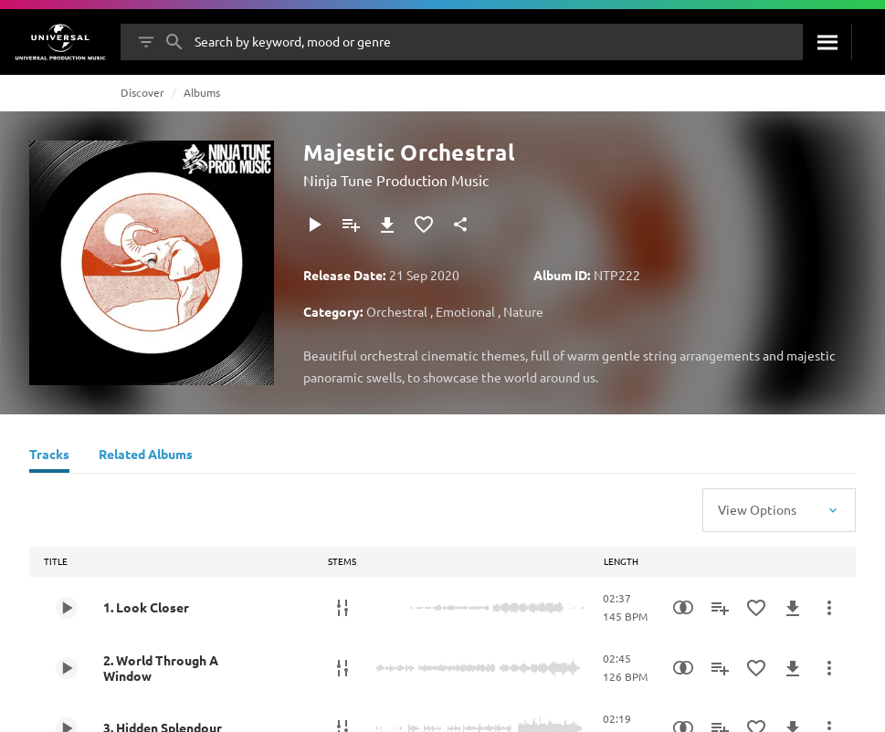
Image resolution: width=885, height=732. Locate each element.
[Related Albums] (146, 456)
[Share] (460, 224)
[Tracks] (49, 456)
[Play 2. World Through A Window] (67, 668)
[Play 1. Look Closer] (67, 608)
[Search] (827, 42)
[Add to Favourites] (424, 224)
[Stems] (342, 608)
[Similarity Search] (683, 608)
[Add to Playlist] (351, 224)
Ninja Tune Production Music (396, 180)
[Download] (387, 224)
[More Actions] (829, 608)
